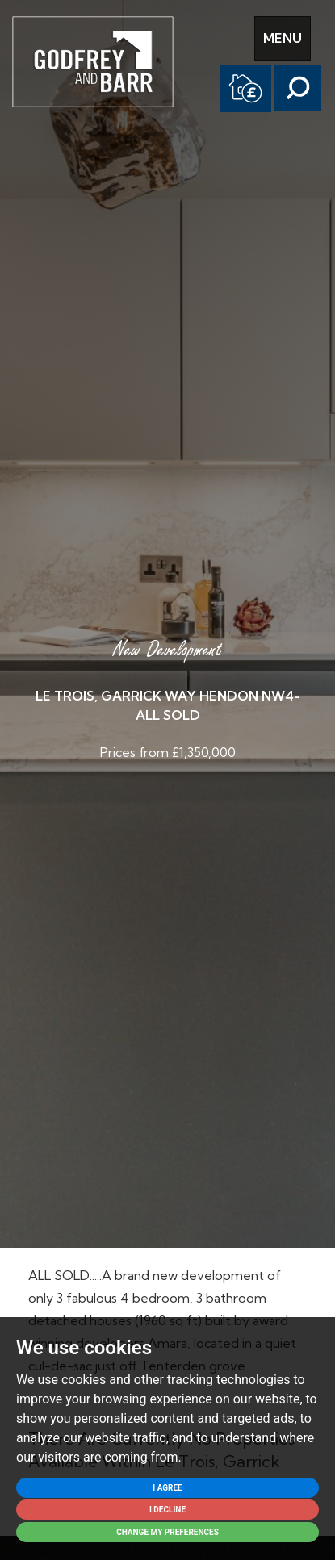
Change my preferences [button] (167, 1532)
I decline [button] (167, 1509)
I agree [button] (167, 1487)
